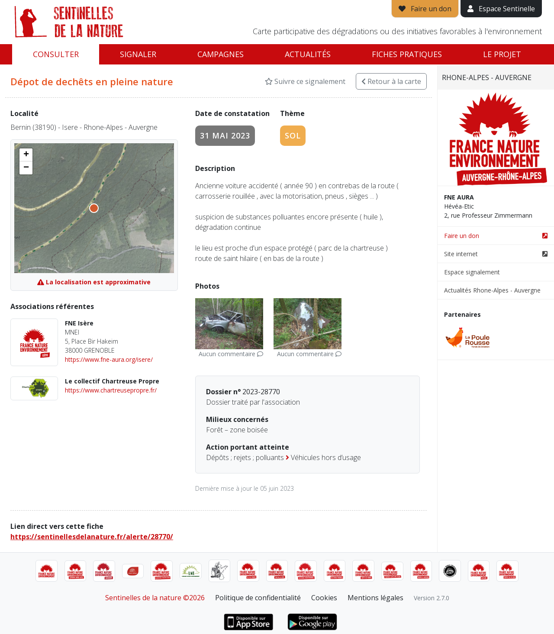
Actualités (308, 54)
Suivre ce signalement (305, 81)
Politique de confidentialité (258, 597)
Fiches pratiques (407, 54)
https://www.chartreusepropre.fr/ (111, 390)
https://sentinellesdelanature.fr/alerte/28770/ (91, 536)
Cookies (324, 597)
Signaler (138, 54)
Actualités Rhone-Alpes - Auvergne (492, 290)
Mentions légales (375, 597)
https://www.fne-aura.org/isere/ (109, 359)
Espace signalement (472, 272)
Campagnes (220, 54)
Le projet (502, 54)
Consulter (56, 54)
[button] (25, 154)
